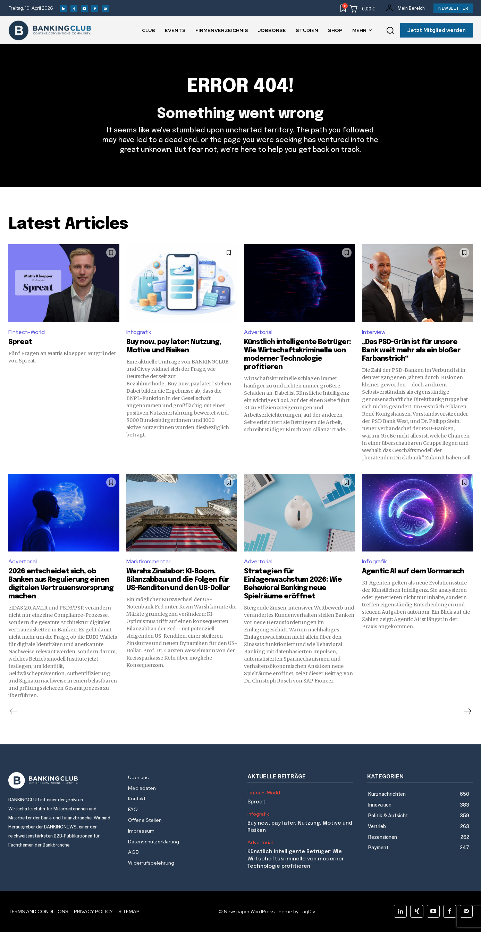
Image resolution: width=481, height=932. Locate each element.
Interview (373, 332)
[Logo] (61, 780)
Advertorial (258, 332)
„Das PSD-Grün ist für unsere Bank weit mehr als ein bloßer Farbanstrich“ (411, 350)
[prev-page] (13, 711)
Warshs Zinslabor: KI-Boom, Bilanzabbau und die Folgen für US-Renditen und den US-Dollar (178, 580)
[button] (390, 31)
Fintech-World (26, 332)
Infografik (138, 332)
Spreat (20, 342)
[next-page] (467, 711)
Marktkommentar (148, 561)
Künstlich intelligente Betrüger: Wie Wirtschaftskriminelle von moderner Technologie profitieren (295, 859)
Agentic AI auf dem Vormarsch (413, 571)
